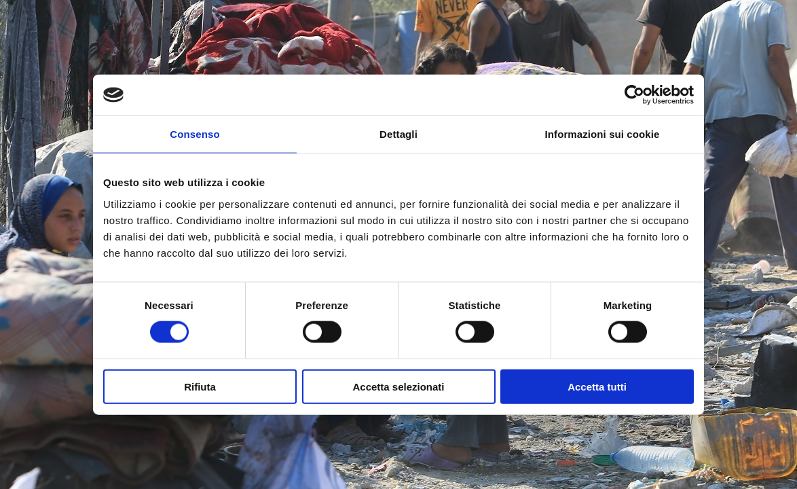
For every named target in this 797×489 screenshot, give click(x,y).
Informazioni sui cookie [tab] (602, 134)
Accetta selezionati (398, 386)
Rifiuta (200, 386)
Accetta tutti (597, 386)
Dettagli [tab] (398, 134)
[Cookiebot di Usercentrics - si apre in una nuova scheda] (634, 95)
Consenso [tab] (194, 134)
